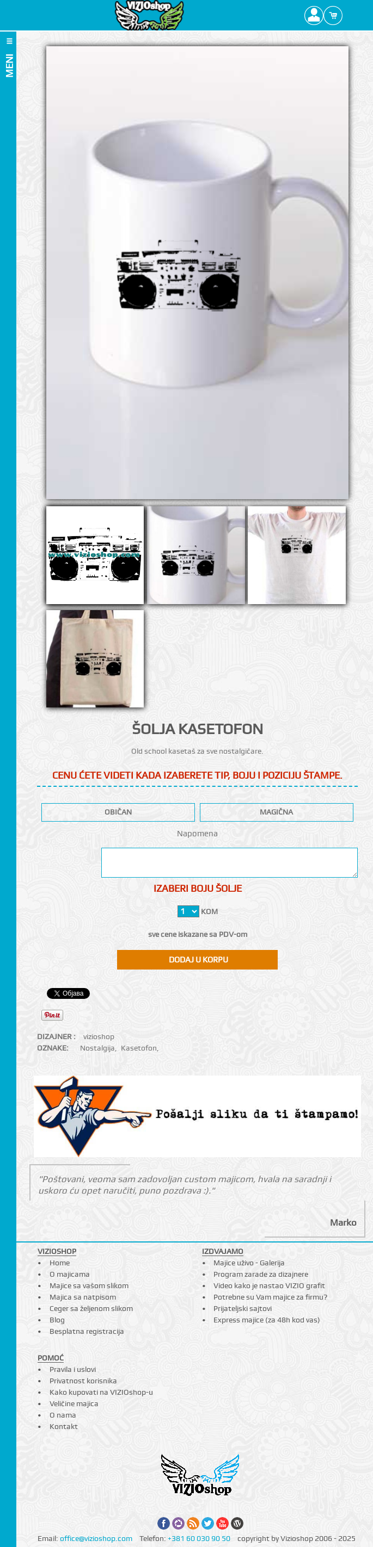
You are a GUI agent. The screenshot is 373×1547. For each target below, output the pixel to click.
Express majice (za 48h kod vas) (266, 1319)
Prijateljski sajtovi (242, 1308)
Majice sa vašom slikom (89, 1285)
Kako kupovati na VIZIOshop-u (101, 1392)
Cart (333, 15)
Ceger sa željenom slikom (91, 1308)
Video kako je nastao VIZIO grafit (269, 1285)
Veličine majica (74, 1403)
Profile (313, 15)
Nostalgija (97, 1047)
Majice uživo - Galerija (249, 1262)
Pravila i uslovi (73, 1369)
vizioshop (98, 1036)
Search (352, 15)
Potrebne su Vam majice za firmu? (270, 1297)
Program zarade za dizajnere (260, 1274)
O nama (63, 1415)
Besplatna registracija (87, 1331)
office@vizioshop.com (96, 1538)
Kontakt (64, 1426)
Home (60, 1262)
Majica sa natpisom (83, 1297)
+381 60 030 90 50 (199, 1538)
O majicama (70, 1274)
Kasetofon (139, 1047)
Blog (57, 1319)
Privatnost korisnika (83, 1380)
